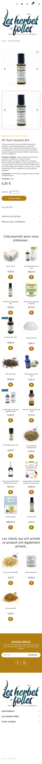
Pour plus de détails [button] (21, 216)
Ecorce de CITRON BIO (10, 572)
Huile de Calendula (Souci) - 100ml (31, 410)
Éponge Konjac (31, 338)
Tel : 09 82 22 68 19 (12, 751)
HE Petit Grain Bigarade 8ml (10, 303)
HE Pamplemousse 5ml (10, 445)
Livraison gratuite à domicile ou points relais (22, 736)
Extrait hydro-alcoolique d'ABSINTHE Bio (10, 410)
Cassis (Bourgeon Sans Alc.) (31, 267)
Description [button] (21, 207)
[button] (27, 4)
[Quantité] (14, 192)
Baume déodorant (31, 572)
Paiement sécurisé (13, 727)
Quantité (5, 192)
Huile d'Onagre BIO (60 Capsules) (31, 303)
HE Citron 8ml (31, 517)
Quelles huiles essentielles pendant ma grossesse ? (31, 482)
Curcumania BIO (10, 608)
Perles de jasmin (10, 374)
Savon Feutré (10, 266)
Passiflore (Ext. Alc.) (10, 337)
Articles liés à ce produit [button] (21, 222)
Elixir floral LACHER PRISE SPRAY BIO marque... (10, 482)
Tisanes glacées (10, 517)
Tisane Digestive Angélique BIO (31, 447)
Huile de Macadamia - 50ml (31, 375)
